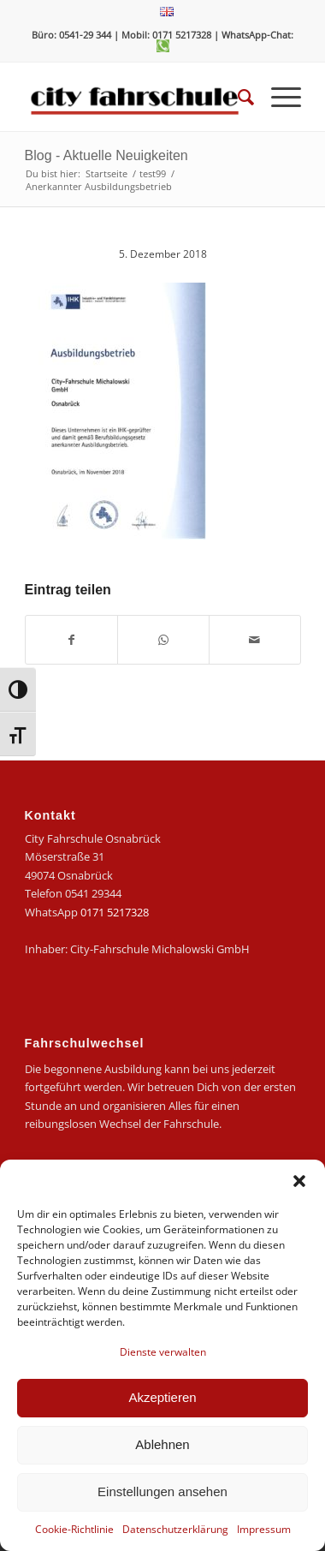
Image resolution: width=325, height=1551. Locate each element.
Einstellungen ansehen (163, 1491)
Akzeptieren (162, 1397)
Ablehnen (162, 1444)
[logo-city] (135, 97)
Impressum (264, 1529)
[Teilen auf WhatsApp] (163, 640)
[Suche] (237, 97)
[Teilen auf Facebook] (71, 640)
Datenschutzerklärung (175, 1529)
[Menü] (277, 97)
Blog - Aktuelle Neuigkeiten (106, 155)
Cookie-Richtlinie (74, 1529)
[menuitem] (166, 12)
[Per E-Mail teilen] (255, 640)
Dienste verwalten (163, 1352)
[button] (299, 1181)
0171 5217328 (114, 912)
